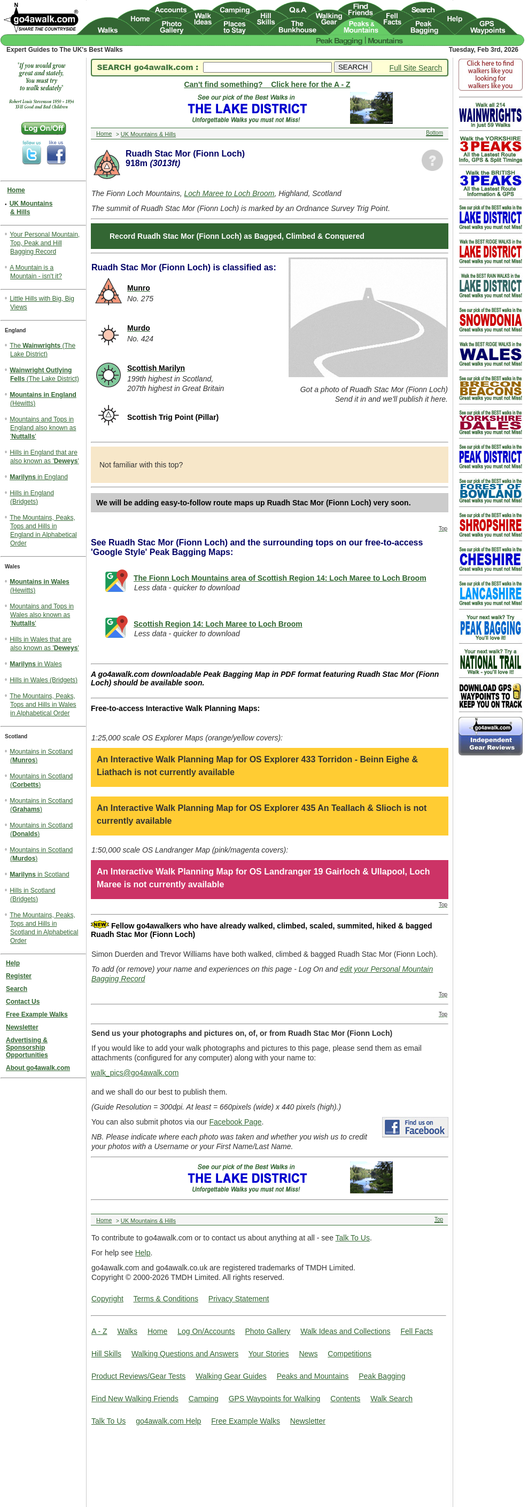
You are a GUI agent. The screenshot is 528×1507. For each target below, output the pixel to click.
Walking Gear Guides (231, 1376)
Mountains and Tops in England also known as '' (43, 428)
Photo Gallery (267, 1331)
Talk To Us (353, 1237)
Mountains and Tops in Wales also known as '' (42, 615)
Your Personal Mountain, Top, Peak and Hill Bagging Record (45, 243)
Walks (127, 1331)
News (308, 1353)
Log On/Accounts (206, 1331)
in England (39, 477)
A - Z (99, 1331)
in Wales (36, 664)
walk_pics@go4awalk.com (134, 1072)
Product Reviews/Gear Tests (138, 1376)
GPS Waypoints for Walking (275, 1398)
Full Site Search (416, 68)
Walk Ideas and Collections (345, 1331)
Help (143, 1252)
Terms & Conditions (166, 1298)
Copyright (107, 1298)
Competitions (349, 1353)
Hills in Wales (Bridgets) (43, 680)
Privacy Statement (238, 1298)
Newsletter (307, 1421)
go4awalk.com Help (168, 1421)
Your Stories (269, 1353)
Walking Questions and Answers (184, 1353)
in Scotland (39, 874)
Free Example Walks (245, 1421)
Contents (345, 1398)
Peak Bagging (382, 1376)
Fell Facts (416, 1331)
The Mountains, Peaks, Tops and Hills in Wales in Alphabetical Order (43, 704)
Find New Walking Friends (134, 1398)
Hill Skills (106, 1353)
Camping (204, 1398)
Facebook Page (235, 1122)
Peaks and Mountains (313, 1376)
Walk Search (391, 1398)
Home (157, 1331)
